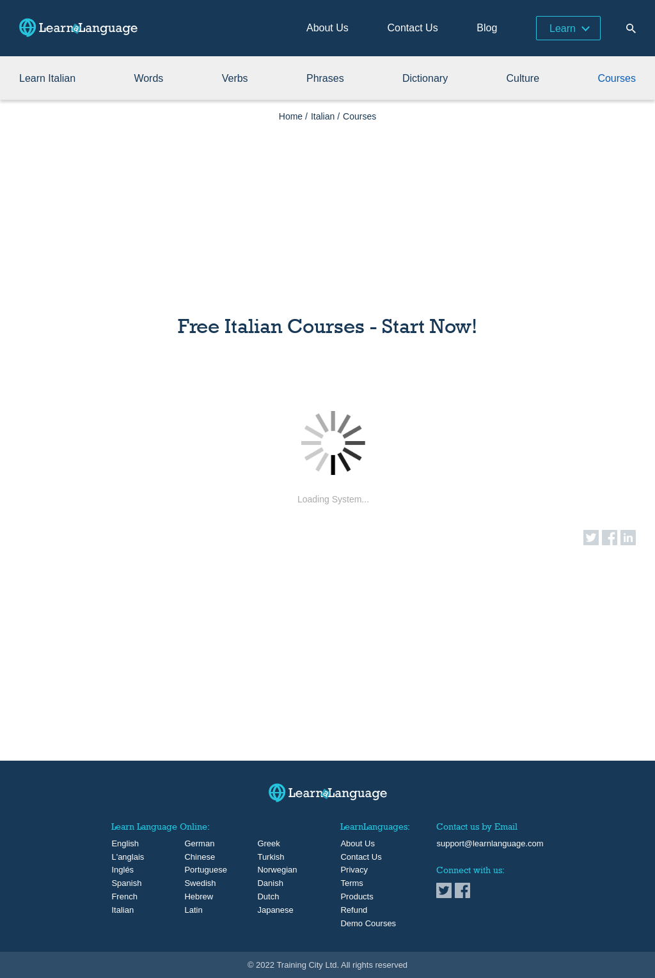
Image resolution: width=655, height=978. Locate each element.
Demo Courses (368, 923)
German (194, 843)
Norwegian (267, 869)
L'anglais (121, 857)
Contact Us (413, 27)
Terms (351, 883)
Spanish (121, 883)
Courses (616, 78)
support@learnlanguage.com (489, 843)
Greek (267, 843)
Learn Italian (47, 78)
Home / (293, 116)
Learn (562, 28)
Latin (193, 910)
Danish (267, 883)
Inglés (121, 869)
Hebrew (194, 896)
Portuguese (194, 869)
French (121, 896)
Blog (487, 27)
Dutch (267, 896)
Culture (522, 78)
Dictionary (425, 78)
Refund (353, 910)
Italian (121, 910)
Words (148, 78)
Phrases (325, 78)
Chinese (194, 857)
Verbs (235, 78)
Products (356, 896)
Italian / (325, 116)
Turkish (267, 857)
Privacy (354, 869)
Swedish (194, 883)
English (121, 843)
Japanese (267, 910)
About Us (327, 27)
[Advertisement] (327, 210)
